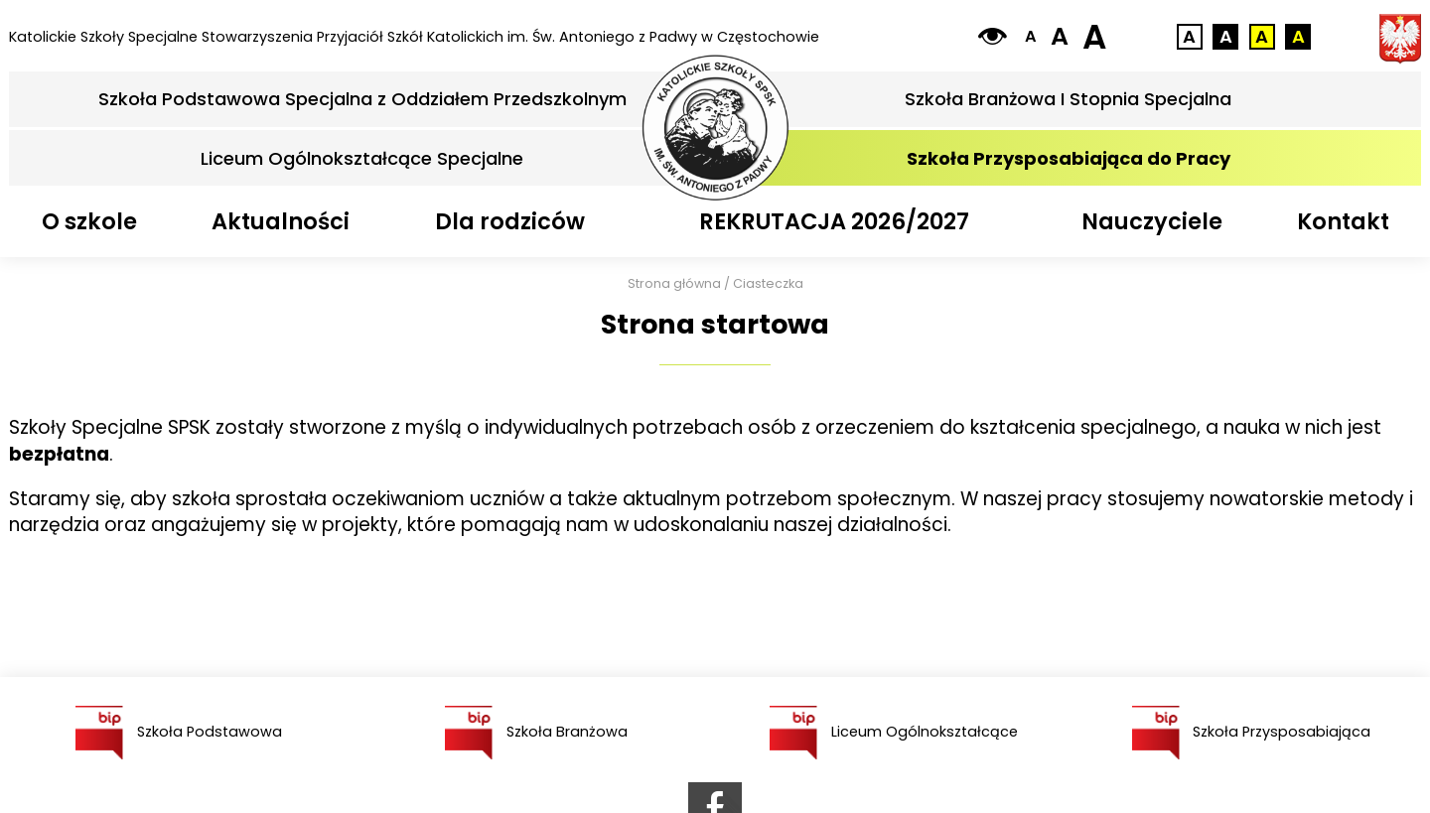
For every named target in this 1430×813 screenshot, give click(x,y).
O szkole (89, 221)
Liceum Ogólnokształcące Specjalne (362, 158)
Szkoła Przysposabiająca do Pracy (1068, 158)
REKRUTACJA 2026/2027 (834, 221)
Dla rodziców (510, 221)
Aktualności (281, 221)
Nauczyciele (1151, 221)
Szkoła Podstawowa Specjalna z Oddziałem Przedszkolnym (362, 98)
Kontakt (1343, 221)
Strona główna (674, 283)
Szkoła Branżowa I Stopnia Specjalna (1068, 98)
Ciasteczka (768, 283)
